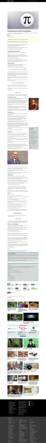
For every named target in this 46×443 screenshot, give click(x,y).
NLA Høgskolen (20, 419)
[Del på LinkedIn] (9, 297)
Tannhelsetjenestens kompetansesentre (33, 431)
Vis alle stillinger (23, 336)
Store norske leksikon (33, 147)
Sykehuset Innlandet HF (32, 430)
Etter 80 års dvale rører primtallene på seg (16, 49)
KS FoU (9, 435)
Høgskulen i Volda (10, 432)
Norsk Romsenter (21, 438)
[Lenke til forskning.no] (17, 0)
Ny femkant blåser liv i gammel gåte (15, 231)
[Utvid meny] (38, 1)
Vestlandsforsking (31, 439)
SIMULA (30, 423)
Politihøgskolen (31, 419)
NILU (9, 442)
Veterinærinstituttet (32, 440)
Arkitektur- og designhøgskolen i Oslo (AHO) (13, 420)
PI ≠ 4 (10, 273)
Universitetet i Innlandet (32, 435)
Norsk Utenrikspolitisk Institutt (22, 439)
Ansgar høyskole (10, 419)
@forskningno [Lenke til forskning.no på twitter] (32, 401)
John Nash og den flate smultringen (15, 184)
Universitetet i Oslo (31, 436)
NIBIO (9, 440)
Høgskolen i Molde (10, 430)
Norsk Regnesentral (21, 437)
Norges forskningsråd (21, 434)
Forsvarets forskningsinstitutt (11, 426)
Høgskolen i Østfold (10, 431)
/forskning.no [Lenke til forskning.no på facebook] (31, 402)
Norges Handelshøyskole (21, 433)
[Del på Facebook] (7, 297)
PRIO (30, 420)
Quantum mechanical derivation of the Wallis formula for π (20, 250)
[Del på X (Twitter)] (8, 297)
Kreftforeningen (10, 436)
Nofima (20, 430)
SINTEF (30, 424)
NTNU (19, 423)
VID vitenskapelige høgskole (32, 441)
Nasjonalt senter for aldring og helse (22, 426)
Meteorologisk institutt (11, 438)
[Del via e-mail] (11, 297)
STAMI (30, 427)
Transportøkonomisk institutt (33, 432)
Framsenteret (10, 427)
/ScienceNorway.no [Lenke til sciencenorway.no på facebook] (32, 405)
